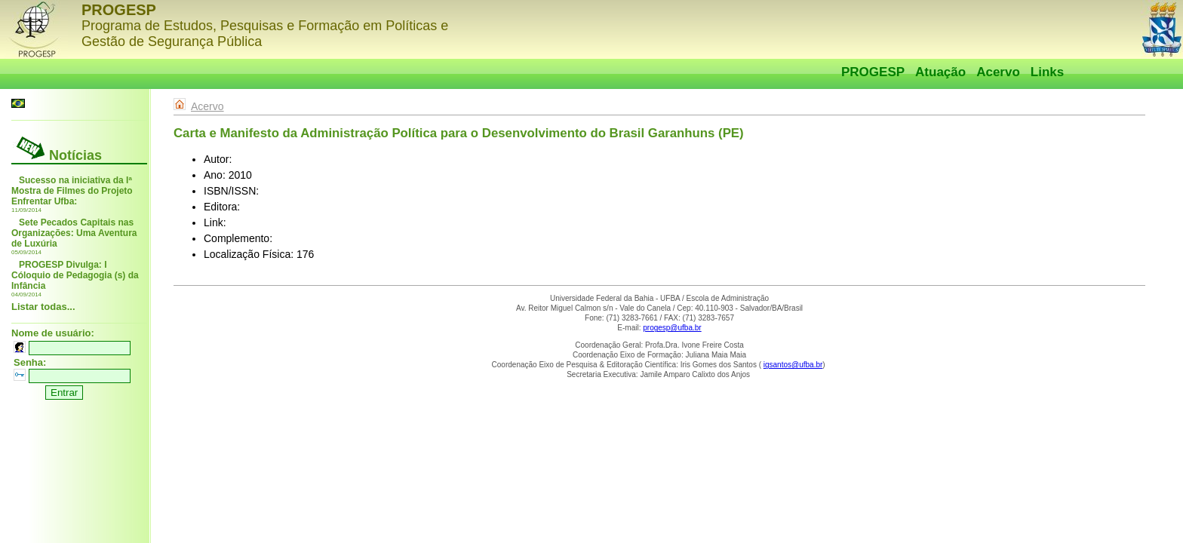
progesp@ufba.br (672, 328)
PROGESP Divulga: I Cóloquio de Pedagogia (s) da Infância (75, 275)
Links (1047, 72)
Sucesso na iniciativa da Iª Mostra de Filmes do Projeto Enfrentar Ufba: (72, 191)
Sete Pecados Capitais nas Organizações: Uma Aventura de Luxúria (74, 233)
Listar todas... (43, 306)
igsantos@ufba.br (793, 364)
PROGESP (873, 72)
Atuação (940, 72)
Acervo (998, 72)
